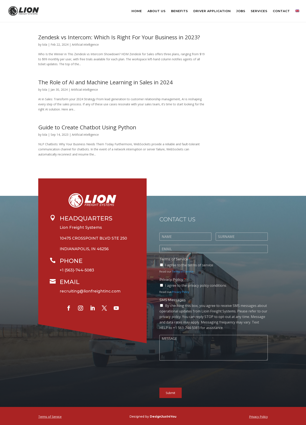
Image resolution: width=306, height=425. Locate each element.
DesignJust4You (163, 416)
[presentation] (191, 390)
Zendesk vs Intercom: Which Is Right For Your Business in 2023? (119, 37)
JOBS (240, 11)
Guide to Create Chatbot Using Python (87, 127)
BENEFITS (179, 11)
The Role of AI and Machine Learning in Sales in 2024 (105, 82)
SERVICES (259, 11)
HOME (137, 11)
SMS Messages (172, 309)
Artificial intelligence (85, 44)
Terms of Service (174, 269)
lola (44, 44)
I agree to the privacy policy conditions (195, 294)
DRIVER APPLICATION (212, 11)
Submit (170, 402)
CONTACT (281, 11)
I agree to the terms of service (189, 274)
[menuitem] (297, 16)
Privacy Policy (172, 289)
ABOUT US (156, 11)
